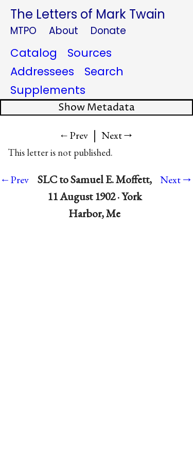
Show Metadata (96, 107)
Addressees (42, 71)
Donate (108, 31)
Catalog (33, 52)
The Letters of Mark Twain (87, 14)
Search (104, 71)
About (63, 31)
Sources (89, 52)
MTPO (23, 31)
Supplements (47, 90)
